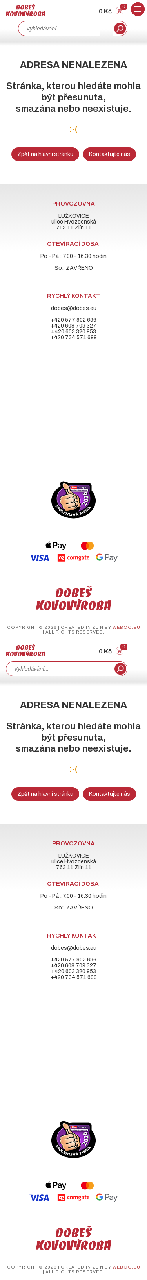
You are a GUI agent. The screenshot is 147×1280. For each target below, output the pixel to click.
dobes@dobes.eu (73, 308)
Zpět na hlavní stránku (45, 154)
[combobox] (59, 28)
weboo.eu (126, 627)
